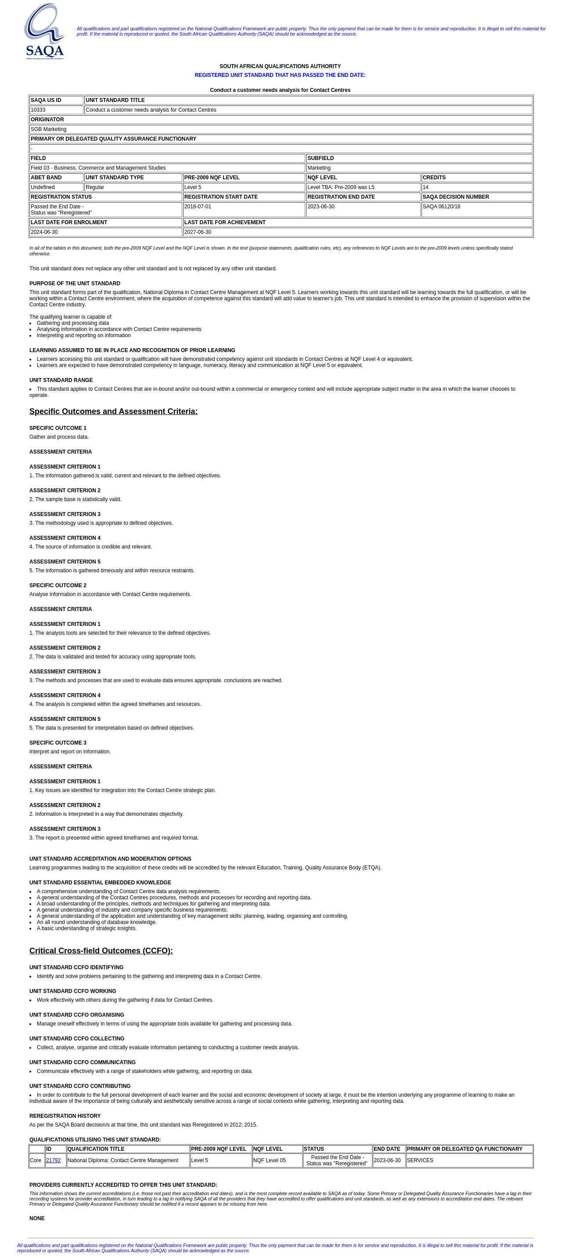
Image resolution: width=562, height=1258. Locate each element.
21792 (53, 1160)
